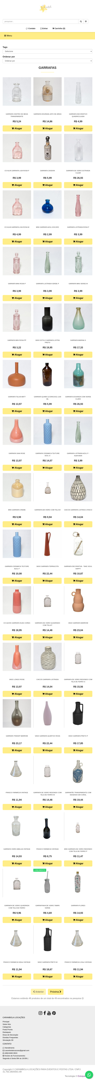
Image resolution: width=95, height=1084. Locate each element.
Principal (6, 1022)
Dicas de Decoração (10, 1035)
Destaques (7, 1032)
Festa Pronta (7, 1030)
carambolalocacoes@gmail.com (17, 1050)
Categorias (7, 1027)
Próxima (55, 991)
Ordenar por (9, 57)
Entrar (44, 28)
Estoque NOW (84, 1076)
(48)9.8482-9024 (11, 1053)
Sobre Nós (7, 1024)
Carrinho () (58, 28)
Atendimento (8, 1048)
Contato (30, 28)
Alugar (17, 128)
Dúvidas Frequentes (10, 1037)
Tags (5, 47)
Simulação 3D (8, 1040)
